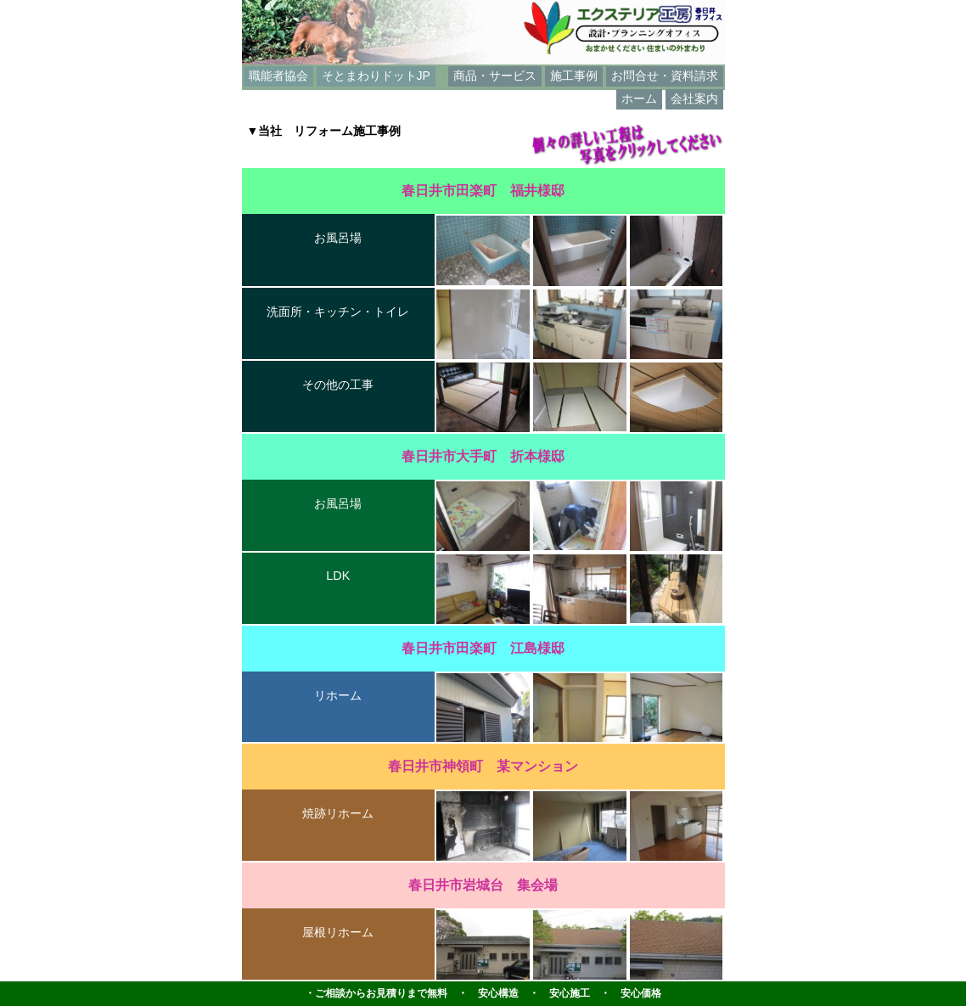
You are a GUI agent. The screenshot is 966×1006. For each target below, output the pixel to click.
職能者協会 (278, 75)
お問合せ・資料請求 (664, 75)
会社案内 (694, 98)
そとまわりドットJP (376, 75)
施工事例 (574, 75)
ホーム (639, 98)
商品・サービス (494, 75)
